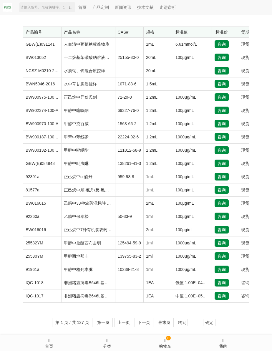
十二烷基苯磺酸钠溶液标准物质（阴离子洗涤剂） (109, 57)
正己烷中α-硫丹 (78, 176)
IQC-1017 (35, 296)
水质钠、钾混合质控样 (84, 70)
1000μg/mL (185, 97)
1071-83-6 (127, 84)
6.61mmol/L (186, 44)
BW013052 (36, 57)
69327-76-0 (128, 110)
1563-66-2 (127, 123)
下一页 (144, 322)
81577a (32, 190)
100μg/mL (184, 57)
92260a (32, 216)
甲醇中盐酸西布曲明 (82, 243)
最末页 (164, 322)
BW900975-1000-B (43, 97)
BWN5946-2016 (40, 84)
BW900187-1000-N (43, 137)
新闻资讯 (123, 7)
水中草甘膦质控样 (80, 84)
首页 (82, 7)
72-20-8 (125, 97)
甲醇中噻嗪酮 (76, 110)
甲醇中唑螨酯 (76, 150)
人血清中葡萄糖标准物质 (86, 44)
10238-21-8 (128, 269)
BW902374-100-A (42, 110)
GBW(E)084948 (40, 163)
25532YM (34, 243)
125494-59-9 (129, 243)
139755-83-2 (129, 256)
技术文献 (145, 7)
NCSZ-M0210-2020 (43, 70)
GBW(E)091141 (40, 44)
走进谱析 (168, 7)
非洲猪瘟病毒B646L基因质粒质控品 (96, 282)
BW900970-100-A (42, 123)
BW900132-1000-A (43, 150)
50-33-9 (125, 216)
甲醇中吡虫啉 (76, 163)
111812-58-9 (129, 150)
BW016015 (36, 203)
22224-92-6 (128, 137)
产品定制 (100, 7)
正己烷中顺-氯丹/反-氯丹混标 (90, 190)
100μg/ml (184, 229)
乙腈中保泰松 (76, 216)
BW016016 (36, 229)
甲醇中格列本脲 (78, 269)
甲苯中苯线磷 (76, 137)
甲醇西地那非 (76, 256)
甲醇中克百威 (76, 123)
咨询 (222, 44)
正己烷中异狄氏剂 (80, 97)
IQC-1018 (35, 282)
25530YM (34, 256)
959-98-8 (126, 176)
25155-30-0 (128, 57)
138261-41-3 (129, 163)
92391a (32, 176)
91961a (32, 269)
